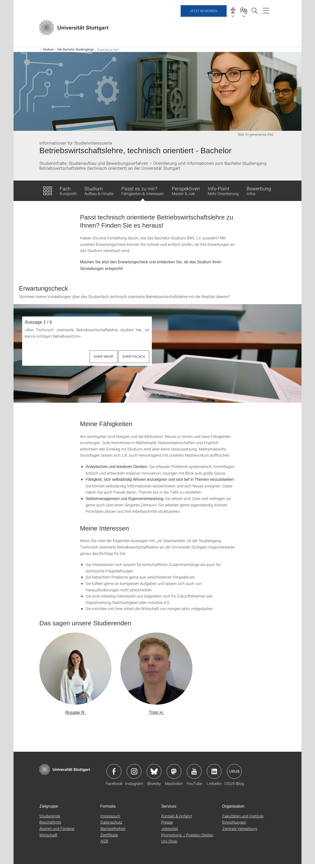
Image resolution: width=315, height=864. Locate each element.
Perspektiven (186, 190)
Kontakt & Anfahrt (176, 815)
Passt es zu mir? (142, 193)
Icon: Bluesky (154, 771)
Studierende (49, 815)
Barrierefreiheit (113, 828)
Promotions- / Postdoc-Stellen (187, 834)
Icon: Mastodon (174, 771)
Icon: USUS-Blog (234, 771)
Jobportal (169, 828)
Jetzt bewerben (204, 28)
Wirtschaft (48, 834)
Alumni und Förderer (57, 828)
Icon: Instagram (134, 771)
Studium (48, 49)
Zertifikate (109, 834)
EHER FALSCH (134, 356)
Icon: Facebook (114, 771)
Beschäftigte (50, 822)
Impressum (110, 815)
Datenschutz (111, 822)
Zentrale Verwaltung (239, 828)
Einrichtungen (234, 822)
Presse (167, 822)
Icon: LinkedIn (214, 771)
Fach (68, 190)
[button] (75, 674)
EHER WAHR (103, 356)
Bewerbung (259, 190)
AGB (104, 841)
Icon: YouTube (194, 771)
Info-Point (223, 190)
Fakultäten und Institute (243, 815)
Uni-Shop (169, 841)
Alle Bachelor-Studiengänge (75, 49)
